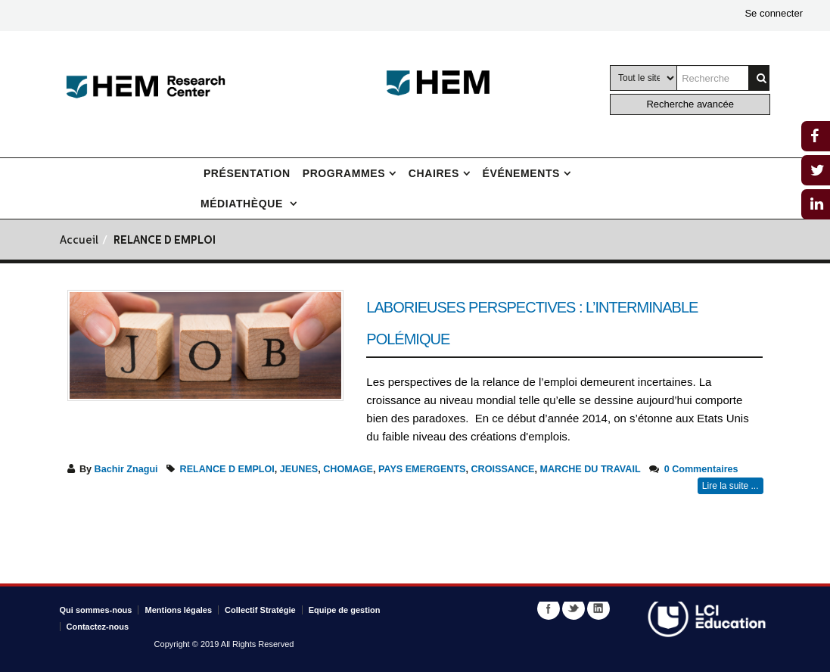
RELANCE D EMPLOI (227, 469)
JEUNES (299, 469)
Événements (521, 173)
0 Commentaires (701, 469)
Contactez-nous (98, 626)
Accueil (79, 241)
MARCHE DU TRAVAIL (589, 469)
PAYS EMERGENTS (421, 469)
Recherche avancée (690, 104)
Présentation (247, 173)
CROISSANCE (503, 469)
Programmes (344, 173)
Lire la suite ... (730, 486)
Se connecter (774, 13)
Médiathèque (244, 204)
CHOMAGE (348, 469)
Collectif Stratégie (260, 609)
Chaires (434, 173)
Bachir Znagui (126, 469)
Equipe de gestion (345, 609)
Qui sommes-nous (96, 609)
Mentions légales (178, 609)
